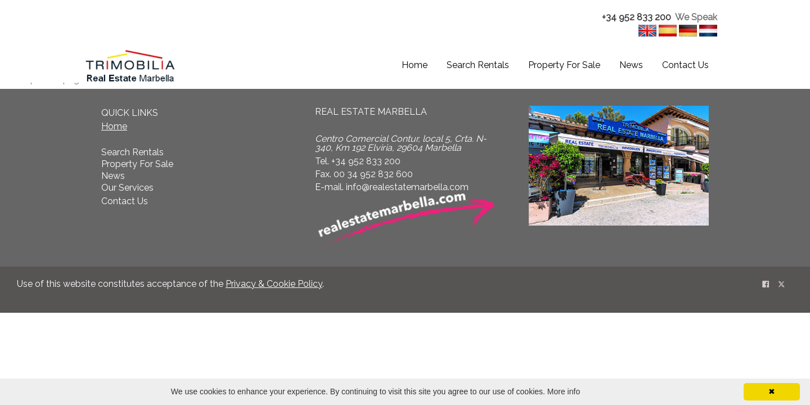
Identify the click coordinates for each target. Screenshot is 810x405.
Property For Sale (564, 65)
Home (415, 65)
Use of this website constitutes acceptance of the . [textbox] (170, 283)
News (631, 65)
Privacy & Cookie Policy (274, 283)
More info (563, 391)
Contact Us (685, 65)
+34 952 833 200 (636, 17)
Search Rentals (478, 65)
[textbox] (645, 17)
